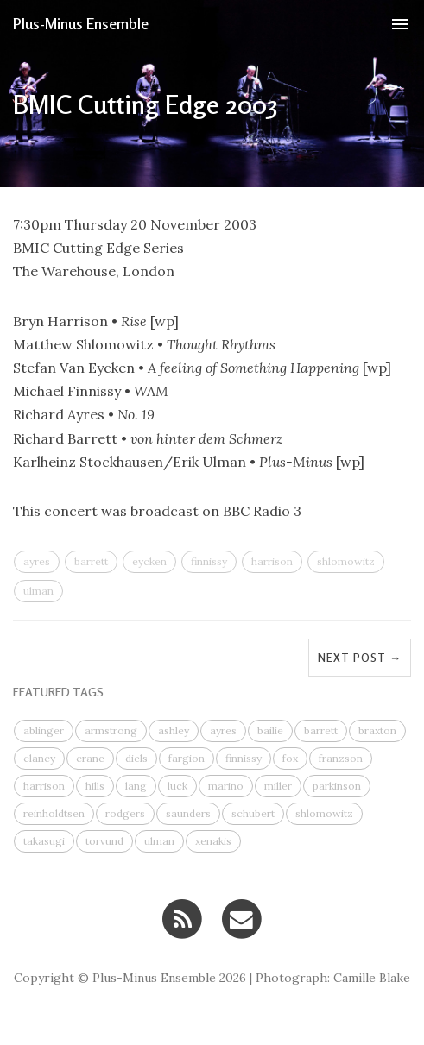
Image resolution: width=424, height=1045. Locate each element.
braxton (377, 730)
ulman (38, 590)
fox (290, 758)
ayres (36, 561)
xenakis (213, 840)
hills (94, 785)
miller (278, 785)
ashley (173, 730)
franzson (341, 758)
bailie (270, 730)
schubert (253, 813)
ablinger (43, 730)
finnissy (209, 561)
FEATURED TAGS (58, 691)
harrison (272, 561)
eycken (149, 561)
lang (136, 785)
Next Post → (360, 657)
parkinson (337, 785)
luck (177, 785)
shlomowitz (346, 561)
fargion (186, 758)
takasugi (44, 840)
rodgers (125, 813)
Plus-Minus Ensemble (81, 23)
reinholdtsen (54, 813)
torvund (104, 840)
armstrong (111, 730)
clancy (39, 758)
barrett (91, 561)
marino (226, 785)
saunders (188, 813)
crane (90, 758)
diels (136, 758)
